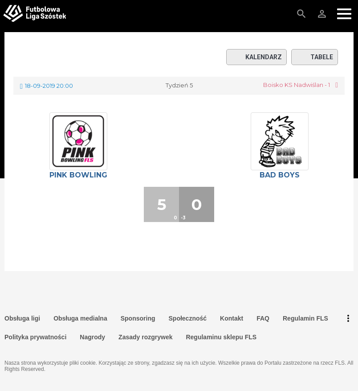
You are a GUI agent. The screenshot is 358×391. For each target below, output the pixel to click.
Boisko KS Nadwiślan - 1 (296, 85)
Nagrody (92, 337)
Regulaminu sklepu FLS (221, 337)
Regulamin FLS (305, 318)
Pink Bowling (78, 175)
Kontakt (231, 318)
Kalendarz (256, 57)
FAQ (262, 318)
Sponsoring (138, 318)
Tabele (314, 57)
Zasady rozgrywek (145, 337)
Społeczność (188, 318)
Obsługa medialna (80, 318)
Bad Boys (280, 175)
